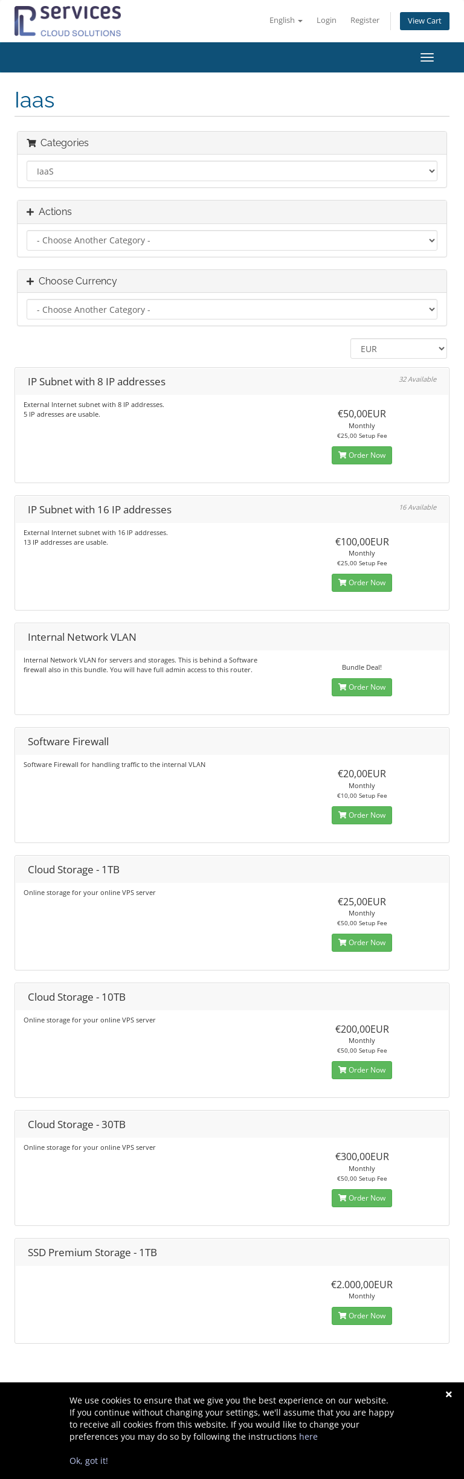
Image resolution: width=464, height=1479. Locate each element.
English (286, 20)
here (308, 1436)
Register (364, 20)
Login (327, 20)
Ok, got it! (88, 1460)
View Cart (425, 21)
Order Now (361, 455)
